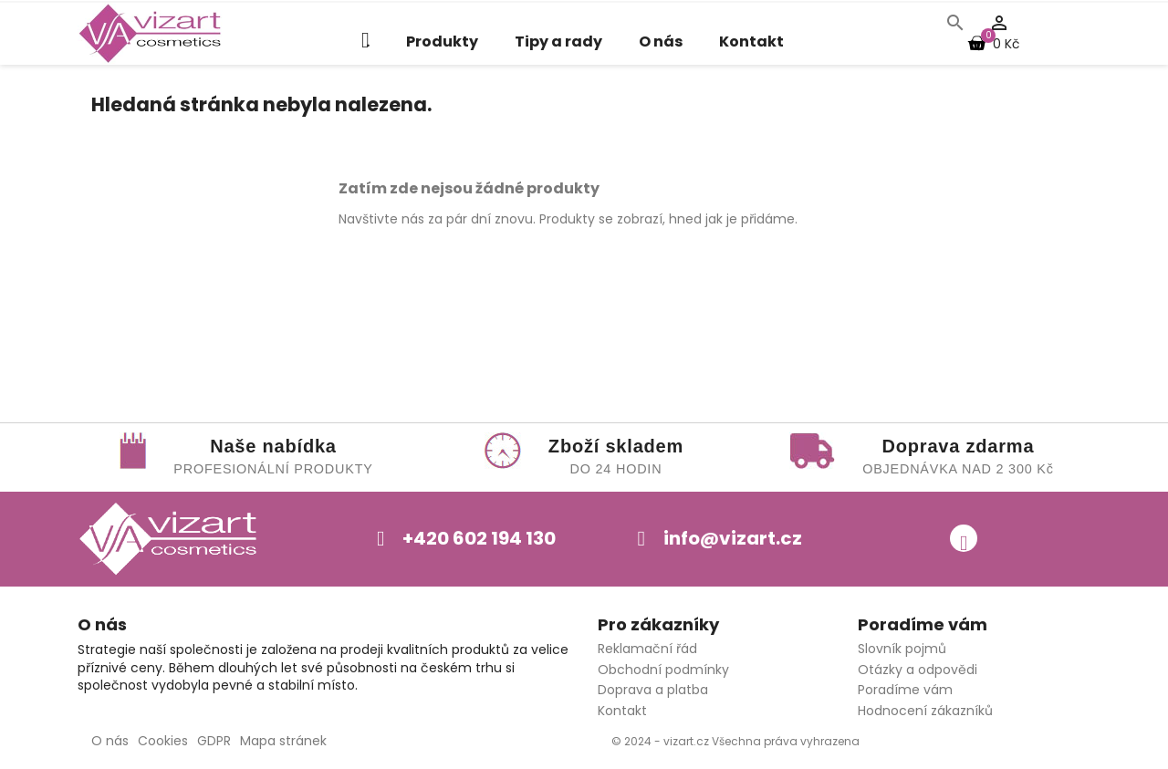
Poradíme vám (905, 690)
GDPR (214, 741)
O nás (661, 41)
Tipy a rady (558, 41)
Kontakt (751, 41)
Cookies (163, 741)
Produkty (442, 41)
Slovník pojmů (902, 648)
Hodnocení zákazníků (925, 710)
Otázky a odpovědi (917, 669)
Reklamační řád (647, 648)
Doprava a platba (653, 690)
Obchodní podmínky (663, 669)
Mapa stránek (283, 741)
